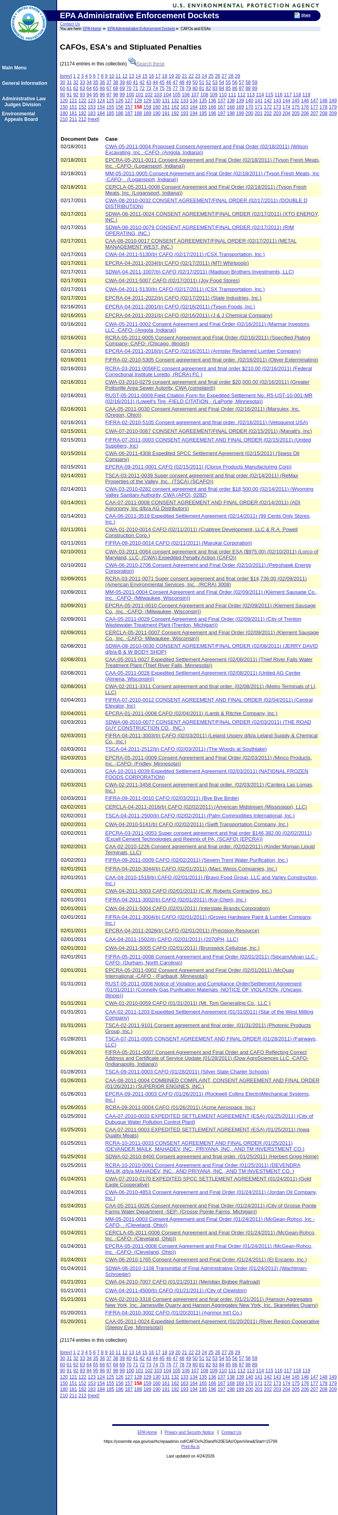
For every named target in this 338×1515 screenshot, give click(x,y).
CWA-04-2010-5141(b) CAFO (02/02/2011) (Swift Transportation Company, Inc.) (196, 824)
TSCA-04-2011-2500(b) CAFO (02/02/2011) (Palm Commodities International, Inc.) (200, 816)
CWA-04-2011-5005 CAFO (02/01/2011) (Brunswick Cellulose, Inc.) (182, 948)
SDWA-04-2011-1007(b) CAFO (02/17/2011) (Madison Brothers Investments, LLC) (199, 272)
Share (306, 15)
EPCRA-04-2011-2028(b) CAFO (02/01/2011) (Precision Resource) (182, 930)
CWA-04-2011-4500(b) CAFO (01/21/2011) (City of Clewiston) (176, 1290)
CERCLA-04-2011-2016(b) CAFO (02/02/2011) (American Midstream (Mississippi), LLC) (206, 807)
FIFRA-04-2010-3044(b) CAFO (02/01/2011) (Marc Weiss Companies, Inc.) (191, 869)
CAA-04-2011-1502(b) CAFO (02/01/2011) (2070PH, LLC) (171, 939)
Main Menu (15, 68)
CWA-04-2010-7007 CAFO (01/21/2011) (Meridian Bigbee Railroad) (182, 1282)
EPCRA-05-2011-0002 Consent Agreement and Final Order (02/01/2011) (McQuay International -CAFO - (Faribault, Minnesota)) (199, 973)
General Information (25, 83)
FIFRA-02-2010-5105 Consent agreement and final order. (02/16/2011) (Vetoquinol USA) (206, 422)
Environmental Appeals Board (21, 116)
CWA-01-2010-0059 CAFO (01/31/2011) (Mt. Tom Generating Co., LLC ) (188, 1003)
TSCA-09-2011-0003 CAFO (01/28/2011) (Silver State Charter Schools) (187, 1072)
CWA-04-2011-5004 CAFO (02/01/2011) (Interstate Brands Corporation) (187, 908)
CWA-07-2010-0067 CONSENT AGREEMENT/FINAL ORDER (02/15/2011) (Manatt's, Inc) (208, 431)
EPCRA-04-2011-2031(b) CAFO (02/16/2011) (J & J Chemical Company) (188, 315)
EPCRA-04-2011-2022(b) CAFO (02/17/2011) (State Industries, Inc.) (183, 298)
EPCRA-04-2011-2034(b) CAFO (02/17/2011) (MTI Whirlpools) (177, 263)
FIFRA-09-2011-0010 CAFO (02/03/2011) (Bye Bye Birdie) (172, 798)
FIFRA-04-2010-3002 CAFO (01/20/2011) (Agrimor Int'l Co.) (173, 1313)
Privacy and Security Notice (189, 1432)
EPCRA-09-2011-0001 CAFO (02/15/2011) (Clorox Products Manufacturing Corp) (198, 467)
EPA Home (92, 29)
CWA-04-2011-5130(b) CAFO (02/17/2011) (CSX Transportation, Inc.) (185, 254)
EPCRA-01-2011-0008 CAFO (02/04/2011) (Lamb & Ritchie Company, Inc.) (191, 713)
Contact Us (70, 24)
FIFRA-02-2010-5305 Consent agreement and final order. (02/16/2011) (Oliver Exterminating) (211, 360)
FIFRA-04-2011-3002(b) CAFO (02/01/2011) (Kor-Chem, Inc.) (175, 900)
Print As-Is (190, 1446)
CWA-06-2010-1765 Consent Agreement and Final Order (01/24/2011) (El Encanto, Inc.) (206, 1259)
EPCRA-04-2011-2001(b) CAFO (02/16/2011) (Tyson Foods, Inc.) (180, 307)
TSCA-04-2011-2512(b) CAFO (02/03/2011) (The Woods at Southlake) (186, 749)
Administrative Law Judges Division (25, 101)
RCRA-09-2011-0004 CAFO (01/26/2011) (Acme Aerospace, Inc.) (180, 1107)
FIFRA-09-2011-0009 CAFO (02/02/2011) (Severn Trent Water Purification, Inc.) (196, 860)
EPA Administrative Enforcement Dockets (141, 29)
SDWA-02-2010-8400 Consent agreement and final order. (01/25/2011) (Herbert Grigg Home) (212, 1156)
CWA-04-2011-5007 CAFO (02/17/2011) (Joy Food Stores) (172, 280)
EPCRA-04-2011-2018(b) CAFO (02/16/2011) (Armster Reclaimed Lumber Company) (203, 351)
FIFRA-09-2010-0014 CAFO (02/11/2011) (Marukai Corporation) (178, 543)
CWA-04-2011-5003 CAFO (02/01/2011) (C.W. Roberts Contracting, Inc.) (188, 891)
